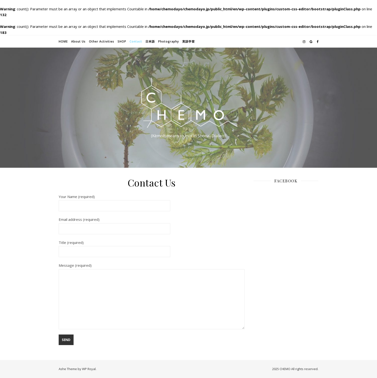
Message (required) (152, 296)
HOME (63, 41)
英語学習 (188, 41)
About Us (78, 41)
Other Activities (101, 41)
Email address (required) (114, 224)
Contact (136, 41)
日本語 (150, 41)
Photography (168, 41)
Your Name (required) (114, 201)
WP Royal (89, 369)
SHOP (122, 41)
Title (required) (114, 247)
